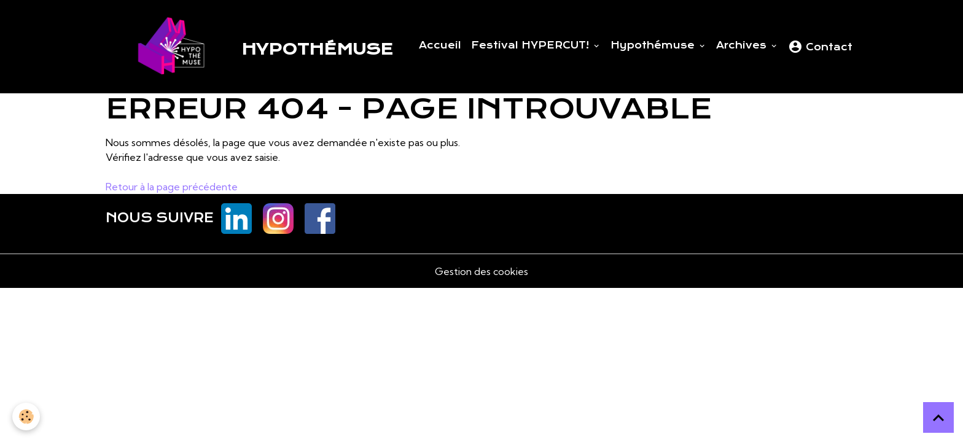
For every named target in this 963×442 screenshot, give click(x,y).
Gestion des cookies (481, 271)
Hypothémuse (654, 45)
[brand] (249, 46)
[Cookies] (26, 416)
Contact (820, 46)
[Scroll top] (938, 417)
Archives (743, 45)
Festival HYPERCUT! (531, 45)
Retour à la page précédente (172, 186)
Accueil (440, 45)
